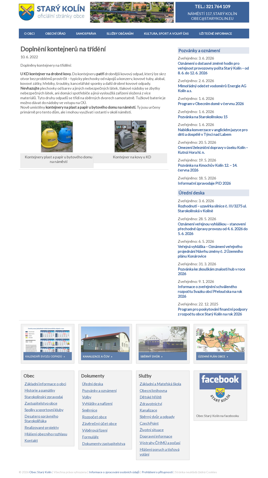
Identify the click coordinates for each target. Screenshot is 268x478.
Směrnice (89, 410)
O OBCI (29, 33)
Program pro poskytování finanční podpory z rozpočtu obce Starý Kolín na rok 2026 (212, 311)
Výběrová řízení (94, 430)
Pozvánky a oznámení (199, 50)
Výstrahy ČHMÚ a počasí (160, 442)
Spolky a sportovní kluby (43, 409)
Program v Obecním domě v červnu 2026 (211, 103)
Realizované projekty (41, 427)
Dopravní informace (156, 436)
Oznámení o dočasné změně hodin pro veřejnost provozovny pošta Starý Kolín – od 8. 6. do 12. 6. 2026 (213, 68)
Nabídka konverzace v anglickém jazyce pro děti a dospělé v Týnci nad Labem (212, 132)
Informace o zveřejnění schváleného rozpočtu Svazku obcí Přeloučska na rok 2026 (210, 291)
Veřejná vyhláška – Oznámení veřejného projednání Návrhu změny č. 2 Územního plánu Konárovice (210, 251)
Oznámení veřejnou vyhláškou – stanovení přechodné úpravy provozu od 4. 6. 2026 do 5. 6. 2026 (212, 229)
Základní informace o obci (45, 383)
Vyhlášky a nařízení (97, 403)
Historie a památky (39, 390)
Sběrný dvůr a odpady (157, 416)
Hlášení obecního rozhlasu (45, 434)
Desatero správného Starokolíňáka (41, 418)
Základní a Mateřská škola (160, 383)
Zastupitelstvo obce (40, 403)
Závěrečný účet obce (99, 423)
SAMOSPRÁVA (86, 33)
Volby (86, 397)
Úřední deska (191, 192)
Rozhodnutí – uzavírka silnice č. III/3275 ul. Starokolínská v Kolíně (212, 208)
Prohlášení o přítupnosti (157, 472)
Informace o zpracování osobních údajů (114, 472)
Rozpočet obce (94, 416)
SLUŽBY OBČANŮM (120, 33)
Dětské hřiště (151, 397)
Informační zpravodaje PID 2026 (204, 183)
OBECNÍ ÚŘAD (55, 33)
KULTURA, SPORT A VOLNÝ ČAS (166, 33)
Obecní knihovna (153, 390)
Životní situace (152, 429)
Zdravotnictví (151, 403)
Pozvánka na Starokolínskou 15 (202, 116)
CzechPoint (149, 423)
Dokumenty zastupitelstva (103, 443)
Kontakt (31, 440)
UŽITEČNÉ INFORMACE (215, 33)
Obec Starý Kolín (40, 472)
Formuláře (90, 437)
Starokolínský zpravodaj (43, 396)
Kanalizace (148, 410)
